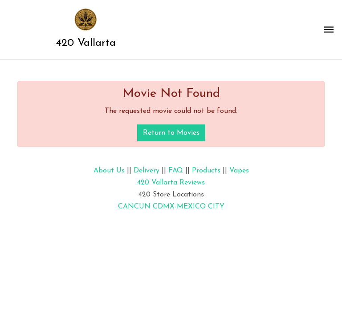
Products (206, 170)
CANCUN (134, 206)
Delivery (146, 170)
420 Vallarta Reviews (171, 182)
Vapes (239, 170)
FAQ (175, 170)
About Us (109, 170)
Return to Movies (171, 132)
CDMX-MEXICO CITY (188, 206)
